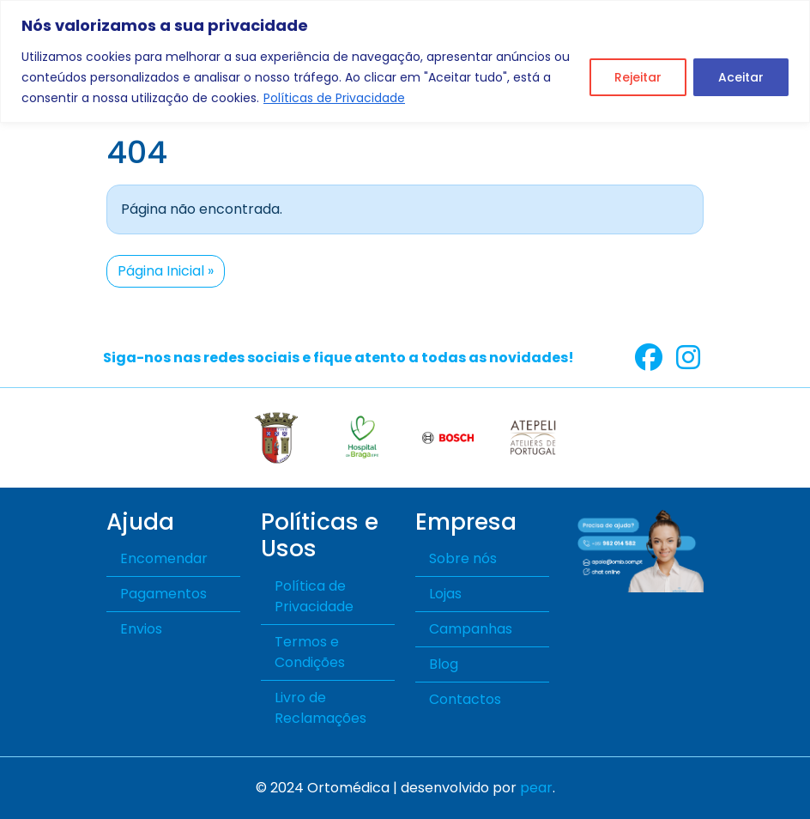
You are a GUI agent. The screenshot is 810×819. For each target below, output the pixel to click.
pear (536, 788)
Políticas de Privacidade (334, 97)
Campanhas (470, 629)
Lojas (445, 594)
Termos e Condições (310, 652)
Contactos (465, 699)
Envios (141, 629)
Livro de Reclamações (320, 708)
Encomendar (164, 558)
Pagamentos (163, 594)
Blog (443, 664)
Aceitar (741, 77)
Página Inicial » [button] (166, 271)
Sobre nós (463, 558)
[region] (405, 61)
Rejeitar (638, 77)
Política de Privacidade (314, 596)
